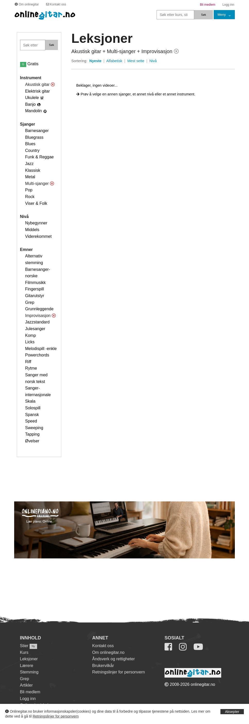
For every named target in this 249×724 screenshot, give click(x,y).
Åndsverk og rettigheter (113, 659)
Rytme (31, 368)
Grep (30, 302)
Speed (31, 421)
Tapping (32, 434)
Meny (222, 15)
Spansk (32, 414)
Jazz (29, 163)
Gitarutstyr (34, 296)
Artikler (26, 685)
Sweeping (34, 428)
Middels (32, 229)
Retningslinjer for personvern (56, 716)
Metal (30, 177)
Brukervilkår (103, 665)
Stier (24, 646)
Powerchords (37, 355)
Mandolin (33, 111)
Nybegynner (36, 223)
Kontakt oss (103, 646)
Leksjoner (29, 659)
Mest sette (135, 61)
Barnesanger (37, 130)
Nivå (153, 61)
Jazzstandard (37, 322)
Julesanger (35, 329)
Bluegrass (34, 137)
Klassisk (32, 170)
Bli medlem (30, 692)
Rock (30, 196)
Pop (28, 190)
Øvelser (32, 441)
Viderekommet (38, 236)
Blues (30, 144)
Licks (30, 342)
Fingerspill (34, 289)
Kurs (24, 652)
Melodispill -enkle (41, 348)
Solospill (33, 408)
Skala (30, 401)
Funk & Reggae (39, 157)
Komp (30, 335)
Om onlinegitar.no (108, 652)
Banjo (30, 104)
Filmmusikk (35, 282)
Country (32, 150)
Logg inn (28, 698)
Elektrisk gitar (37, 91)
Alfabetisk (114, 61)
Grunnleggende (39, 309)
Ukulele (32, 97)
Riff (28, 362)
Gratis (29, 64)
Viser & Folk (36, 203)
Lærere (26, 665)
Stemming (29, 672)
